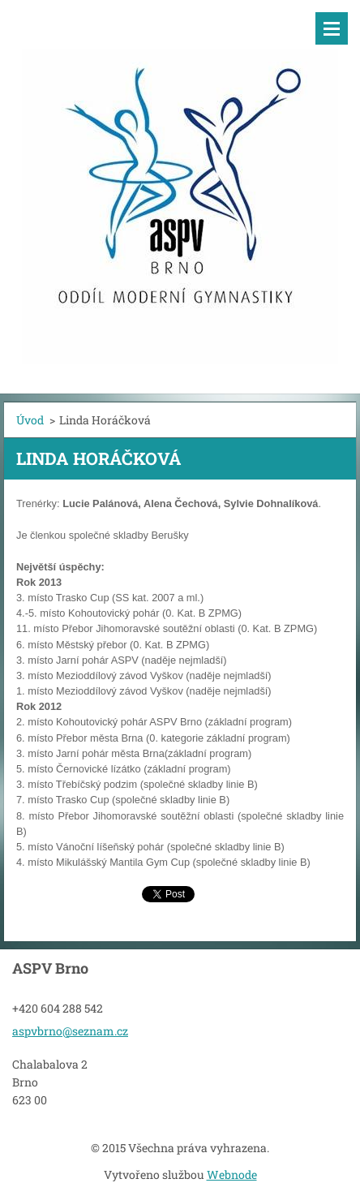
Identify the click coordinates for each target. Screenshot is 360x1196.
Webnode (232, 1174)
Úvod (30, 420)
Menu (331, 28)
